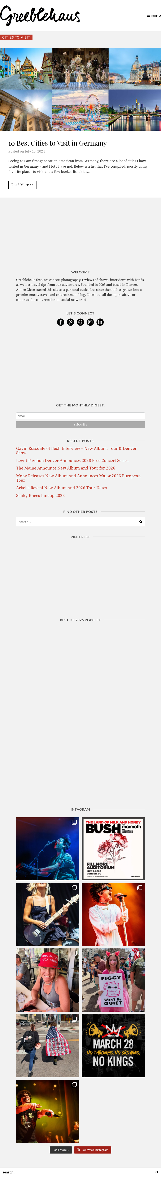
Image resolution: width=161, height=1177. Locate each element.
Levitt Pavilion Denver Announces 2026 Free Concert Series (72, 460)
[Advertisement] (80, 240)
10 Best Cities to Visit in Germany (57, 142)
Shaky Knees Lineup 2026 (40, 495)
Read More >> (22, 185)
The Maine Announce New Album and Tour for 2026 (65, 468)
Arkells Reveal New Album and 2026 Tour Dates (61, 488)
